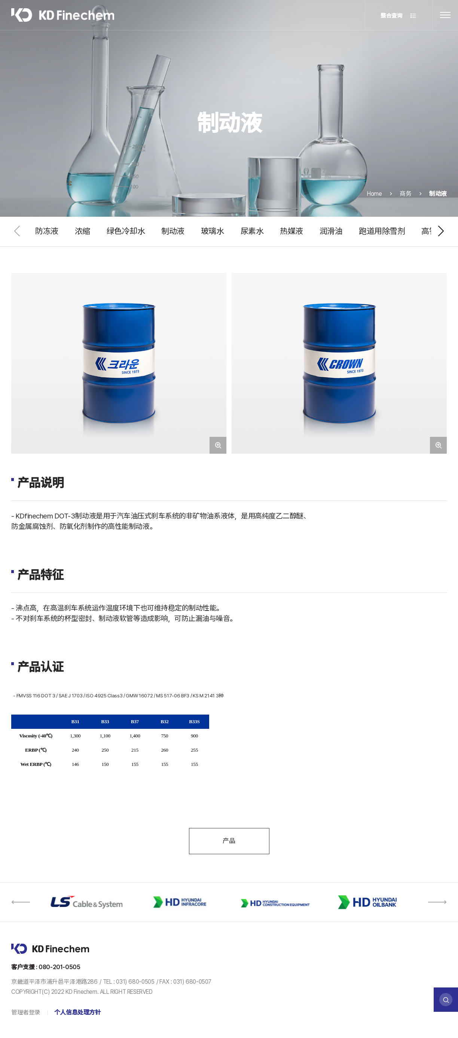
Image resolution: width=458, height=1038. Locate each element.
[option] (88, 902)
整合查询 (398, 15)
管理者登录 (25, 1012)
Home (374, 197)
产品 (229, 840)
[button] (441, 231)
